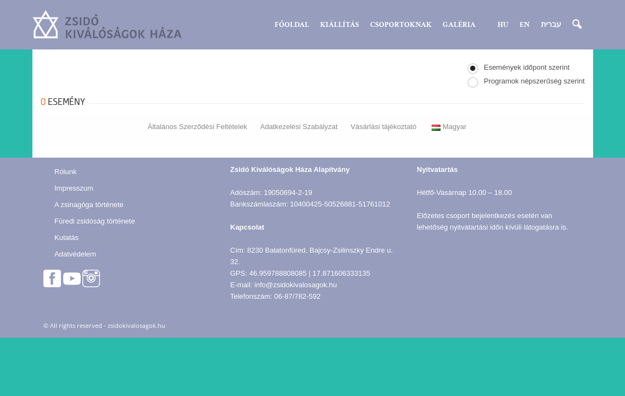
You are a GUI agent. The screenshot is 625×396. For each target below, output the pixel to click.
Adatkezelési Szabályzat (299, 126)
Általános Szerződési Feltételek (197, 126)
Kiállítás (339, 25)
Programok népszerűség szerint (534, 81)
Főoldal (292, 25)
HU (503, 25)
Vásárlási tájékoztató (383, 126)
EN (525, 25)
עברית (551, 25)
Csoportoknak (401, 25)
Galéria (459, 25)
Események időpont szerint (527, 67)
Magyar (449, 126)
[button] (577, 25)
